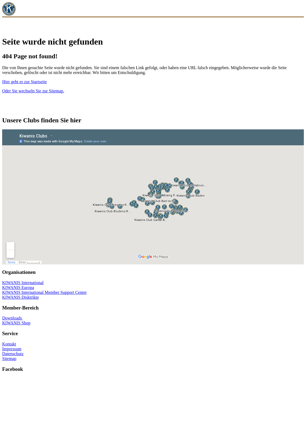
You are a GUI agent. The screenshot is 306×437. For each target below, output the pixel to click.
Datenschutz (13, 353)
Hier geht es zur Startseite (24, 81)
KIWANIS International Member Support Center (44, 292)
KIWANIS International (23, 282)
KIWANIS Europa (18, 287)
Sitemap (9, 358)
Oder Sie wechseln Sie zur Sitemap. (33, 91)
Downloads (12, 318)
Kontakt (9, 344)
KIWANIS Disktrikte (20, 297)
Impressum (11, 349)
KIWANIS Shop (16, 323)
